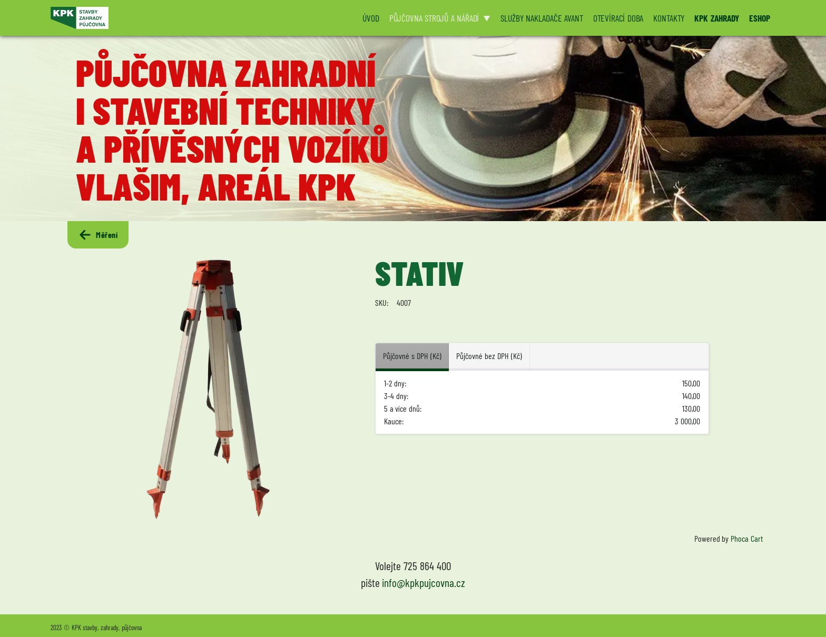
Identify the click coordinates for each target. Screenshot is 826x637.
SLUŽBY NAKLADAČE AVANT (541, 18)
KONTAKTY (668, 18)
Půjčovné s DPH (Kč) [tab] (412, 356)
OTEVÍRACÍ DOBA (618, 18)
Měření (97, 234)
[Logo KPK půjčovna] (200, 18)
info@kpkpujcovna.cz (423, 582)
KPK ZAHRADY (716, 18)
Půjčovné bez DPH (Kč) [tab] (489, 356)
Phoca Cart (747, 538)
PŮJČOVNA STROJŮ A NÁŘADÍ (434, 18)
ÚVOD (370, 18)
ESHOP (759, 18)
